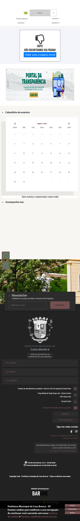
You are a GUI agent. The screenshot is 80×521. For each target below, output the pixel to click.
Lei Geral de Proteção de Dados (63, 451)
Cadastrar (59, 305)
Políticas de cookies (70, 438)
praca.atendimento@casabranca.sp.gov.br (56, 407)
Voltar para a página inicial (40, 54)
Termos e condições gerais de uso (64, 436)
